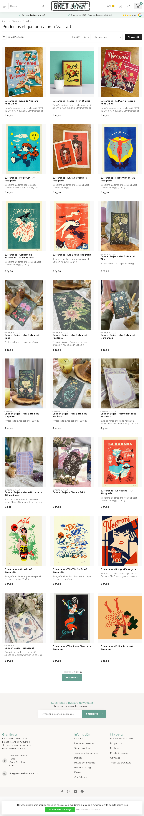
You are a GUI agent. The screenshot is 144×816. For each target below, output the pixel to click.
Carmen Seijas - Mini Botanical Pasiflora (70, 336)
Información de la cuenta (122, 738)
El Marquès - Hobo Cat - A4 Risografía (20, 179)
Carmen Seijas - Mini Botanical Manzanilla (118, 336)
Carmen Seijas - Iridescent (19, 648)
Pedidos (78, 758)
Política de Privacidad (84, 763)
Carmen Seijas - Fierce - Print (69, 492)
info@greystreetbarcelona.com (24, 773)
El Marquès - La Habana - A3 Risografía (117, 492)
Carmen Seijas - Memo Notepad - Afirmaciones (23, 494)
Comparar (115, 758)
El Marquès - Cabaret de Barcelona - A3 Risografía (19, 256)
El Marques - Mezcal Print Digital (71, 101)
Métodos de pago (83, 767)
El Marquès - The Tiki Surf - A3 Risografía (70, 571)
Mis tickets (115, 748)
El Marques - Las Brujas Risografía (72, 254)
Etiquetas (16, 21)
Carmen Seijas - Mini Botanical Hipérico (70, 415)
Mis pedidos (116, 743)
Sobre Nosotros (82, 748)
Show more (72, 677)
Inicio (4, 21)
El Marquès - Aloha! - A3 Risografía (18, 571)
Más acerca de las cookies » (88, 809)
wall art (29, 21)
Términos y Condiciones (86, 753)
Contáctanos (80, 777)
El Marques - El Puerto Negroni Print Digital (118, 102)
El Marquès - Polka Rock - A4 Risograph (117, 648)
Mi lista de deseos (119, 753)
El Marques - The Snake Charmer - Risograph (72, 648)
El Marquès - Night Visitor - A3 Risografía (118, 179)
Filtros (133, 37)
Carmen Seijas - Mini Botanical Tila (118, 258)
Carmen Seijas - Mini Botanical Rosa (22, 336)
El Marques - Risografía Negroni (118, 569)
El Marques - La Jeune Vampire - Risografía (70, 179)
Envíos (77, 772)
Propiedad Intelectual (84, 743)
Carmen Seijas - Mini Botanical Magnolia (22, 415)
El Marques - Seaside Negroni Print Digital (21, 102)
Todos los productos (120, 763)
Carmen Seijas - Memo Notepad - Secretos (119, 415)
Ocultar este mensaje (59, 809)
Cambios (78, 738)
